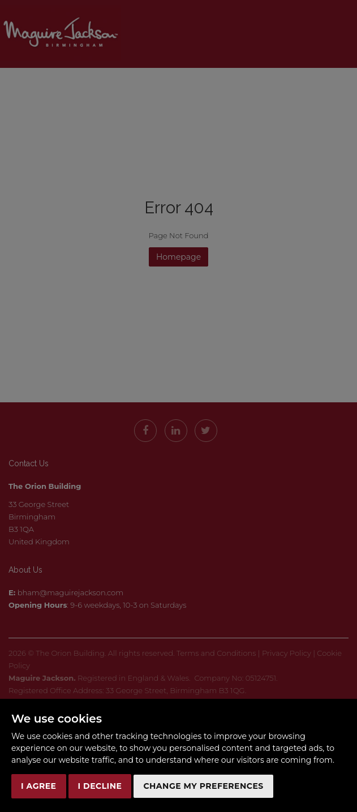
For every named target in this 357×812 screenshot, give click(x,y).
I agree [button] (39, 786)
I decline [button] (100, 786)
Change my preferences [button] (203, 786)
